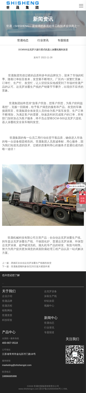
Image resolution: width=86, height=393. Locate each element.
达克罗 (20, 86)
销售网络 (7, 310)
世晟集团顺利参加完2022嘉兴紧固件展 (30, 266)
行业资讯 (43, 40)
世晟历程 (7, 305)
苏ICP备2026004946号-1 (51, 389)
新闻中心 (51, 318)
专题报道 (63, 40)
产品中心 (9, 332)
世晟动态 (22, 40)
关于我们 (9, 291)
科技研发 (7, 320)
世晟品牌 (7, 301)
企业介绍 (7, 296)
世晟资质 (7, 315)
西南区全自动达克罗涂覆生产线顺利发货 (31, 263)
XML (65, 389)
